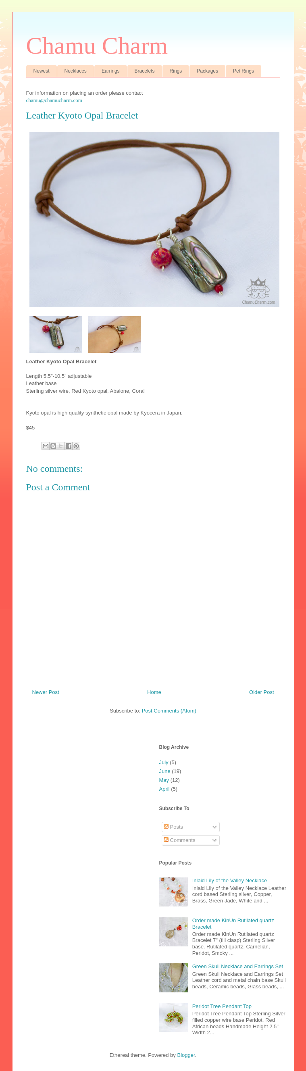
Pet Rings (243, 71)
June (165, 771)
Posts (173, 827)
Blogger (186, 1055)
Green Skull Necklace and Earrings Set (237, 966)
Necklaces (76, 71)
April (164, 789)
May (164, 780)
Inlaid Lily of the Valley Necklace (229, 880)
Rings (176, 71)
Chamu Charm (97, 45)
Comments (179, 840)
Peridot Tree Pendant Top (222, 1006)
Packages (207, 71)
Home (154, 692)
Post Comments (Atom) (169, 711)
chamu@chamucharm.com (54, 100)
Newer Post (45, 692)
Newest (41, 71)
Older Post (261, 692)
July (164, 762)
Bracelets (145, 71)
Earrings (111, 71)
